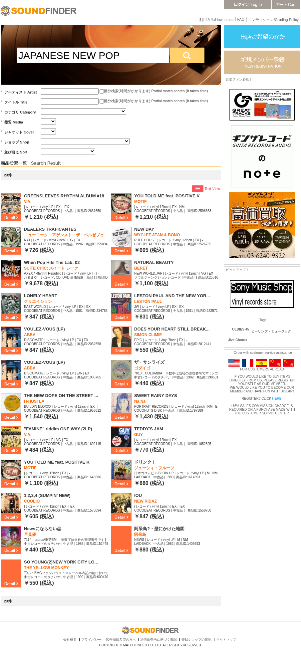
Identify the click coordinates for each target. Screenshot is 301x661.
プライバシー (91, 639)
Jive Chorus (237, 340)
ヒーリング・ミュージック (271, 331)
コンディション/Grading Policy (273, 20)
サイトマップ (226, 639)
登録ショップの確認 (196, 639)
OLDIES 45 (240, 329)
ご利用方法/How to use (214, 20)
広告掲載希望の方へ (121, 639)
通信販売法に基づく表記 (158, 639)
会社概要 (70, 639)
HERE (277, 398)
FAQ (240, 19)
